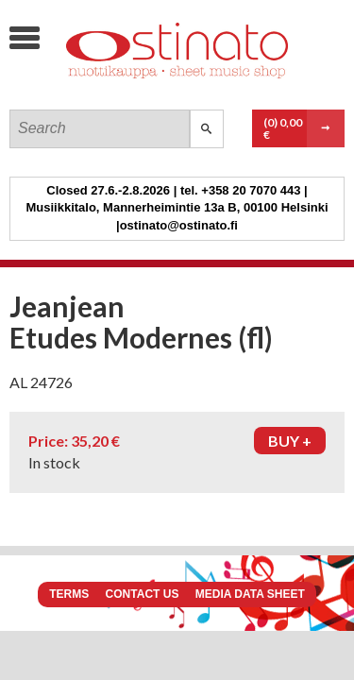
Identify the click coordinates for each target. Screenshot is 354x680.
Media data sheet (250, 594)
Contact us (142, 594)
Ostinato (151, 90)
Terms (69, 594)
